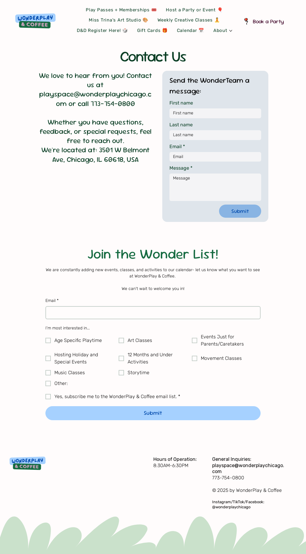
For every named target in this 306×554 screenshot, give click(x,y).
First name (181, 103)
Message (180, 168)
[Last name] (213, 135)
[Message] (215, 187)
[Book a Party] (266, 21)
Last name (181, 125)
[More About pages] (230, 30)
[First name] (213, 113)
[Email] (151, 313)
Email (52, 301)
